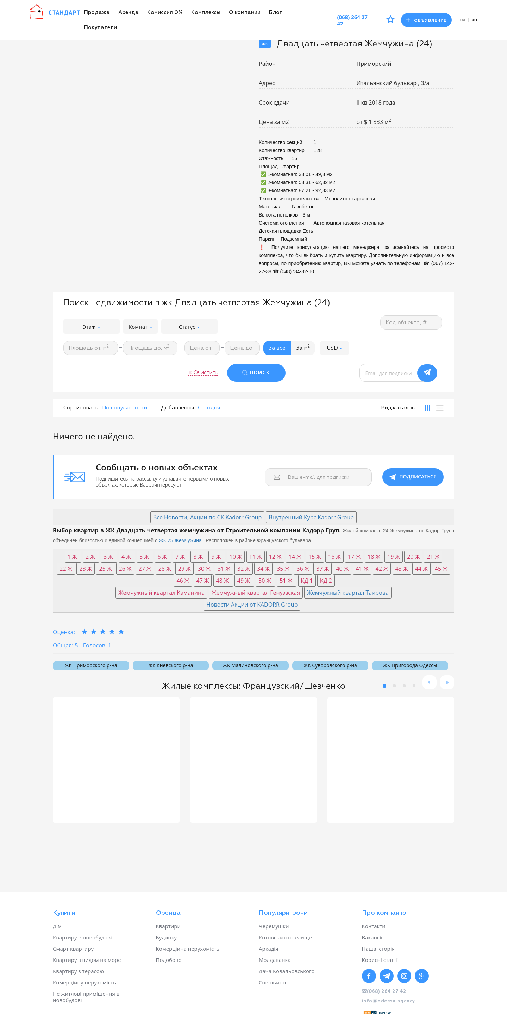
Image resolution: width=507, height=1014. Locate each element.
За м (303, 347)
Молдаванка (275, 959)
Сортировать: (81, 408)
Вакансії (372, 937)
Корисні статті (380, 959)
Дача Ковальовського (286, 971)
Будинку (166, 937)
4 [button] (414, 685)
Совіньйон (272, 982)
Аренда (128, 12)
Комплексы (205, 12)
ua (463, 20)
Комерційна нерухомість (188, 948)
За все (277, 348)
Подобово (169, 959)
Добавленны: (178, 408)
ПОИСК (260, 372)
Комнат (140, 326)
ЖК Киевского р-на (170, 665)
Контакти (374, 926)
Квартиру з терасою (78, 971)
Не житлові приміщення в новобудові (86, 996)
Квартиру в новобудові (82, 937)
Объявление (426, 20)
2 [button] (394, 685)
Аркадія (268, 948)
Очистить (206, 372)
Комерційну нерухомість (84, 982)
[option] (116, 760)
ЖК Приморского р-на (91, 665)
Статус (189, 326)
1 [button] (384, 685)
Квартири (168, 926)
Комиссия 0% (165, 12)
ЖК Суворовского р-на (330, 665)
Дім (57, 926)
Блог (275, 12)
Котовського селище (285, 937)
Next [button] (447, 682)
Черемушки (274, 926)
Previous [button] (430, 682)
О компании (245, 12)
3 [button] (404, 685)
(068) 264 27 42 (352, 20)
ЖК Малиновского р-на (250, 665)
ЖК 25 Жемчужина (180, 540)
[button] (334, 348)
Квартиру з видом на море (87, 959)
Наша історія (378, 948)
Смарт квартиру (73, 948)
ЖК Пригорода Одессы (410, 665)
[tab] (427, 408)
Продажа (97, 12)
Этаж (91, 326)
